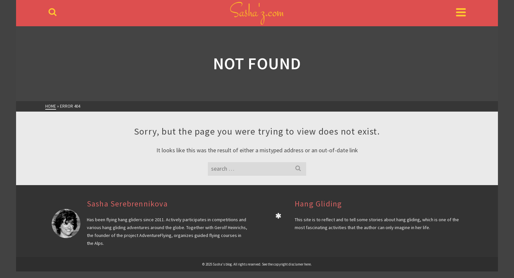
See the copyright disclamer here (286, 264)
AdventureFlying (155, 235)
